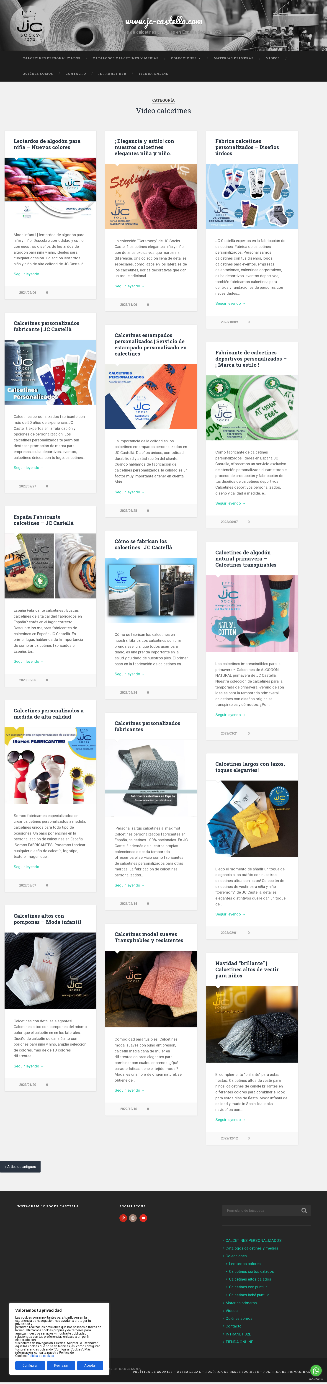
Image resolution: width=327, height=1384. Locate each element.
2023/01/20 (27, 1086)
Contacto (75, 74)
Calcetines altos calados (250, 1280)
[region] (59, 1339)
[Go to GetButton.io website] (316, 1379)
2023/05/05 (27, 681)
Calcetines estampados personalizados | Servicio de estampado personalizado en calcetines (151, 344)
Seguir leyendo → (29, 274)
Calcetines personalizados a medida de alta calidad (49, 714)
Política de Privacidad (287, 1373)
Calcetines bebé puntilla (249, 1296)
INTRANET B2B (112, 74)
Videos (273, 58)
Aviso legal (189, 1373)
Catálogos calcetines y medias (126, 58)
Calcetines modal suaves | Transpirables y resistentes (149, 937)
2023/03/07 (27, 886)
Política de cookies (41, 1356)
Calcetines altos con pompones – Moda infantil (47, 919)
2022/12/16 (128, 1110)
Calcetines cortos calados (251, 1273)
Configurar (30, 1365)
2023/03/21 (229, 734)
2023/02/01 (229, 934)
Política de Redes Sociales (232, 1373)
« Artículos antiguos (20, 1168)
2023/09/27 (27, 487)
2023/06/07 (229, 522)
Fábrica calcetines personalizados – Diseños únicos (247, 147)
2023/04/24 (128, 693)
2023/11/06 (128, 305)
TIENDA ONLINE (153, 74)
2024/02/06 (27, 293)
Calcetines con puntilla (248, 1288)
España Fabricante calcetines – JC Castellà (44, 520)
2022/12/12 (229, 1139)
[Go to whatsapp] (316, 1370)
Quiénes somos (38, 74)
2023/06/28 (128, 511)
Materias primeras (234, 58)
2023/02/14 (128, 904)
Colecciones (184, 58)
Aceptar (90, 1365)
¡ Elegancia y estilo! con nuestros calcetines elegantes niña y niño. (144, 147)
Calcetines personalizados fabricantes (147, 726)
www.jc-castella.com (163, 20)
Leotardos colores (245, 1265)
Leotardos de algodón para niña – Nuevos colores (47, 143)
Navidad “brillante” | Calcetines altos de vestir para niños (247, 970)
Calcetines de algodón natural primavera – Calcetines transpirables (245, 558)
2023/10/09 (229, 322)
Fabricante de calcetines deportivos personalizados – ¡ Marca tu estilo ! (251, 358)
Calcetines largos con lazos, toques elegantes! (250, 767)
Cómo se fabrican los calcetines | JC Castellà (143, 544)
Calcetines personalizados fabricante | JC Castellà (46, 326)
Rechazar (61, 1365)
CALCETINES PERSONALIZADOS (51, 58)
